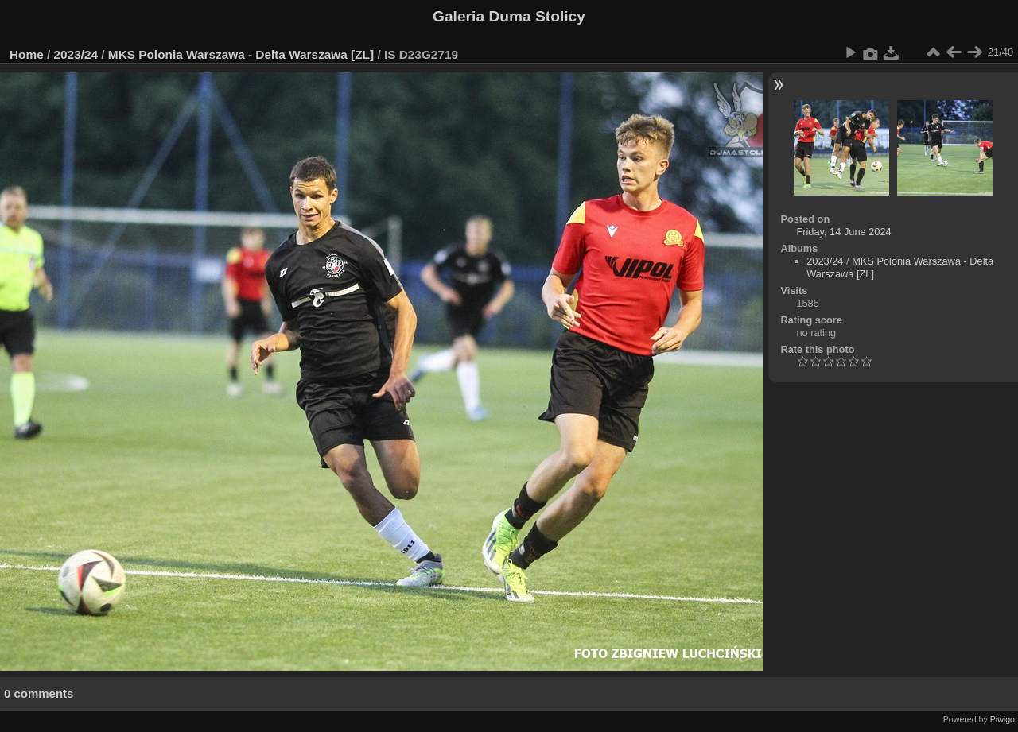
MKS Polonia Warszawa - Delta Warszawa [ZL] (241, 54)
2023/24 (76, 54)
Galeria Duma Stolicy (509, 16)
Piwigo (1002, 719)
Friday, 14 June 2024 (843, 232)
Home (27, 54)
